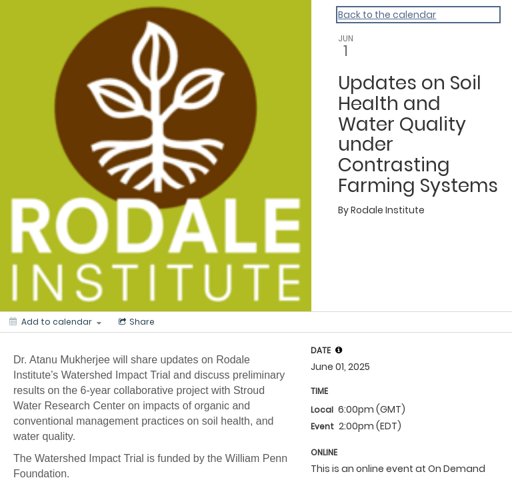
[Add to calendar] (55, 322)
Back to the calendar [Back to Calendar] (387, 14)
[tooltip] (338, 350)
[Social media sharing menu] (135, 322)
